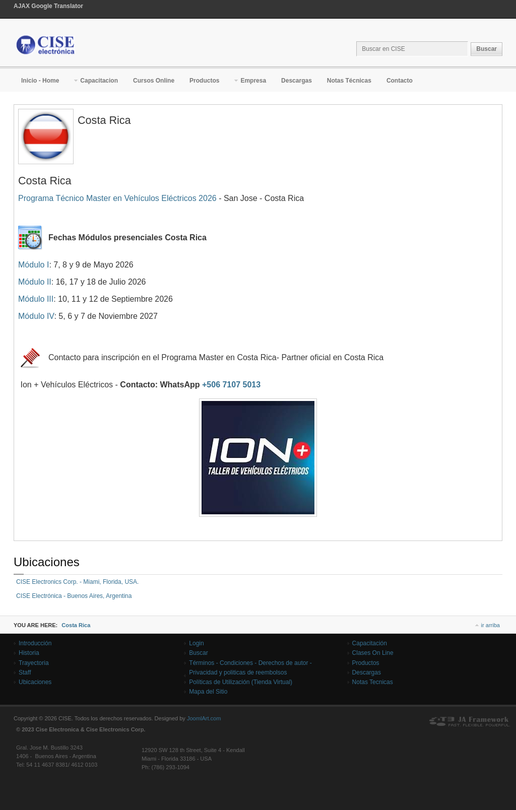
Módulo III (35, 299)
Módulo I (33, 264)
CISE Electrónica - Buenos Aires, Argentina (74, 595)
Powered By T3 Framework (469, 722)
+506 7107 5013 (231, 384)
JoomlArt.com (204, 718)
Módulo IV (36, 316)
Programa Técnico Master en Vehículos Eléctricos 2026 (117, 198)
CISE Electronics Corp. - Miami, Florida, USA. (77, 581)
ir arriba (490, 625)
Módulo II (34, 282)
